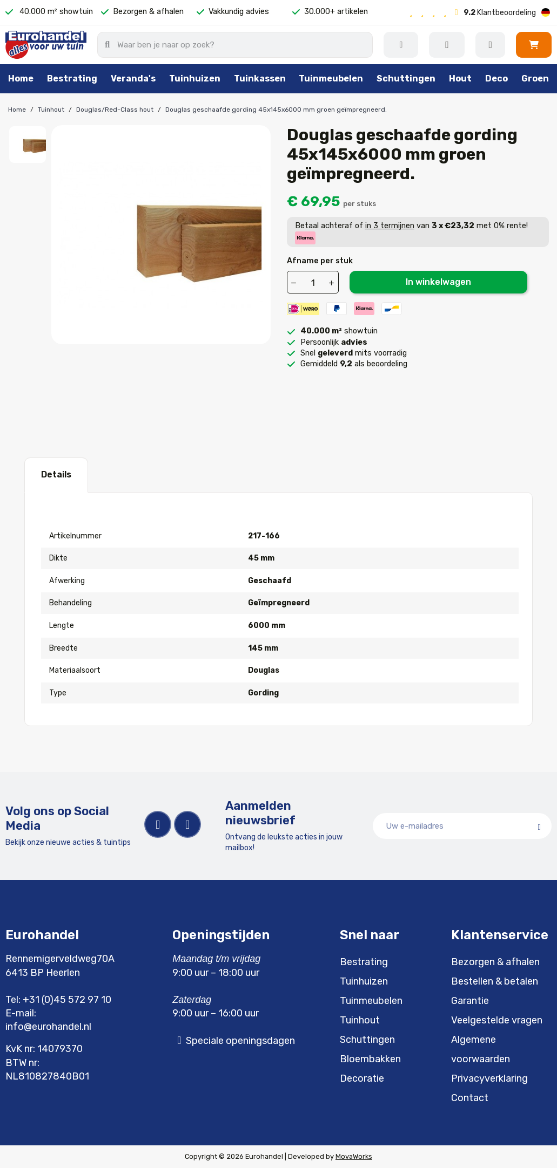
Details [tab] (56, 474)
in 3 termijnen (389, 225)
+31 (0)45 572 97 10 (67, 1000)
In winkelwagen (438, 282)
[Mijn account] (490, 45)
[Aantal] (313, 282)
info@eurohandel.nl (48, 1027)
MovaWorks (353, 1156)
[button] (534, 45)
